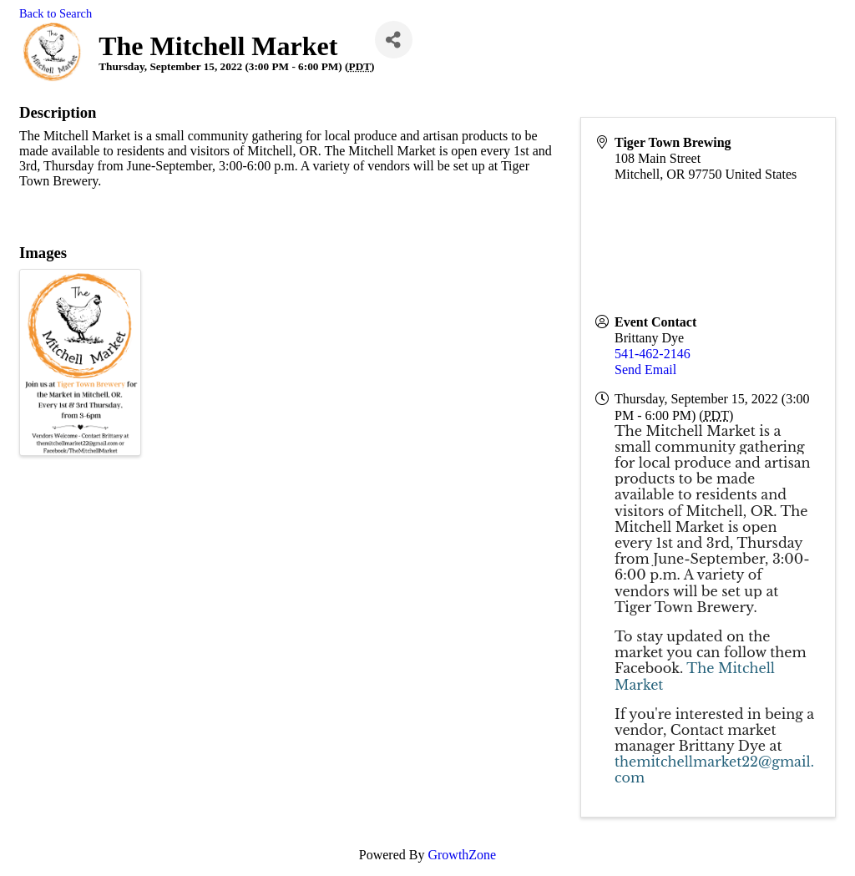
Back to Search (55, 13)
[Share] (393, 39)
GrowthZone (462, 855)
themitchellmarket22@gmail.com (714, 769)
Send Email (645, 369)
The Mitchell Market (695, 676)
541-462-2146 (653, 354)
